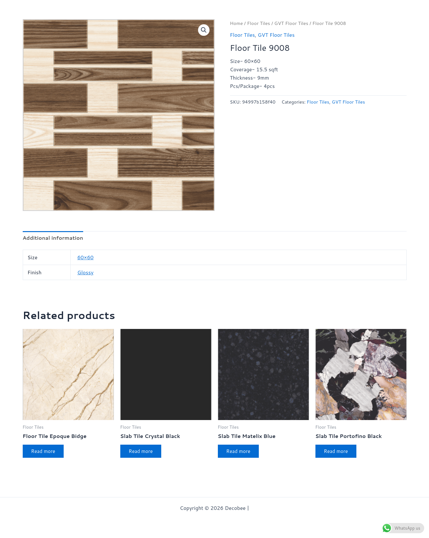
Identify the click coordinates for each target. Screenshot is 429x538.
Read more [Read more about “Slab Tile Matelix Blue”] (240, 452)
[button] (204, 30)
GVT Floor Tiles (291, 23)
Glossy (85, 272)
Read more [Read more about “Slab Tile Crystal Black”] (142, 452)
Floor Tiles (258, 23)
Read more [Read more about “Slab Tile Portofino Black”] (338, 452)
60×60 (85, 257)
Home (236, 23)
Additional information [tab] (53, 238)
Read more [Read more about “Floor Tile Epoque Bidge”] (45, 452)
